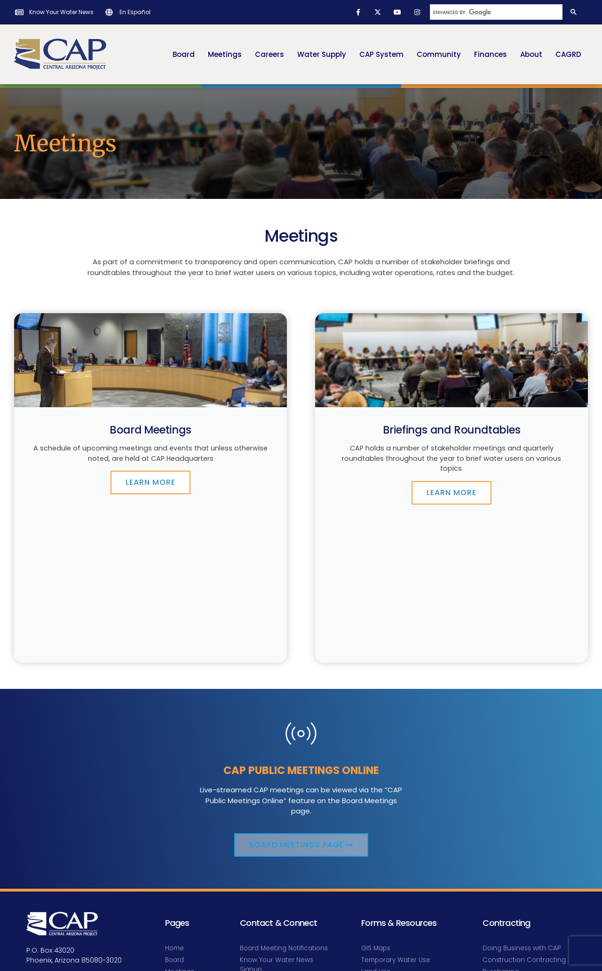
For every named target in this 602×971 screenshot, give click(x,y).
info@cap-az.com (56, 845)
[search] (495, 12)
